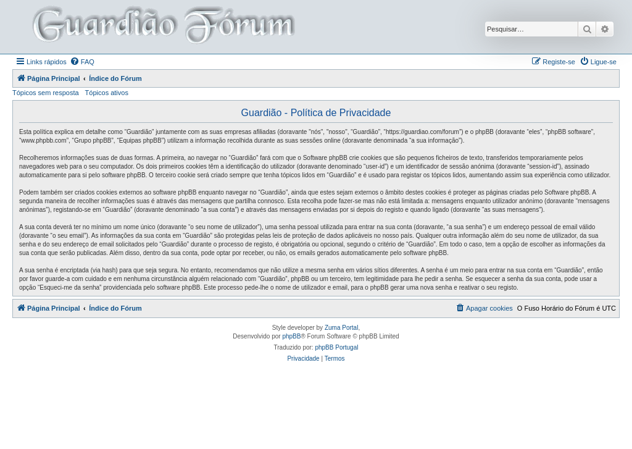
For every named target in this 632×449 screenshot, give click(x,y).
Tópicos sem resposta (45, 92)
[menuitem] (82, 61)
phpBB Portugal (336, 347)
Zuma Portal (341, 327)
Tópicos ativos (106, 92)
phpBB (291, 336)
